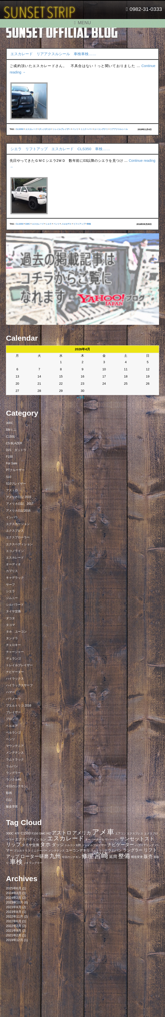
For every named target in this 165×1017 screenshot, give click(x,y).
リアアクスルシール (119, 129)
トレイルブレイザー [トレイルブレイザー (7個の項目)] (94, 845)
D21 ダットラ (16, 450)
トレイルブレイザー (62, 129)
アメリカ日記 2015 (18, 497)
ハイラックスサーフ (19, 685)
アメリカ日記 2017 (19, 503)
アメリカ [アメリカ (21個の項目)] (81, 832)
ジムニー (12, 598)
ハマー (10, 692)
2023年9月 (13, 907)
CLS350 (19, 129)
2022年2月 (13, 926)
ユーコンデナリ (101, 129)
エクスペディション (19, 544)
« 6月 (81, 397)
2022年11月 (14, 916)
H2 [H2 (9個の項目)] (48, 833)
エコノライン (15, 551)
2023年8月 (13, 912)
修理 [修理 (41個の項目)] (87, 856)
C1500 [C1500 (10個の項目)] (26, 833)
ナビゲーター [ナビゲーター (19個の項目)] (120, 844)
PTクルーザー (15, 470)
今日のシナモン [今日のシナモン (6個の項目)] (71, 856)
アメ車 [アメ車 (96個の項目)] (103, 832)
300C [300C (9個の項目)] (10, 833)
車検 (89, 224)
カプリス (12, 571)
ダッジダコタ (45, 129)
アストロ (12, 490)
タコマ (10, 625)
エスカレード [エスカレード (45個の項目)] (65, 838)
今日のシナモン (16, 786)
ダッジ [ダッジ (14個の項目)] (58, 844)
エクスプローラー (18, 537)
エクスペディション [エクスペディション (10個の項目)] (30, 839)
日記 (9, 800)
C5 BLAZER (14, 443)
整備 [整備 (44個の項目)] (124, 856)
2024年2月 (13, 897)
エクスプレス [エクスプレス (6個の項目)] (135, 833)
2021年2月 (13, 935)
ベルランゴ (13, 732)
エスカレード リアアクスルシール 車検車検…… (53, 54)
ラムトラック (15, 759)
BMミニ (11, 429)
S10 (8, 477)
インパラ (12, 517)
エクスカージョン (18, 524)
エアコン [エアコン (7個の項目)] (120, 833)
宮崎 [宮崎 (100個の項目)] (101, 855)
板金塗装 (12, 806)
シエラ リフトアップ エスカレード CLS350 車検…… (60, 149)
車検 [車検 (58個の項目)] (16, 861)
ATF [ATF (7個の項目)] (17, 833)
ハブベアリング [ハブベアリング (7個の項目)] (144, 845)
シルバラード (15, 604)
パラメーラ (13, 699)
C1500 (10, 436)
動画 (9, 793)
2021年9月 (13, 930)
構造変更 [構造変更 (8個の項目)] (137, 857)
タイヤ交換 (13, 611)
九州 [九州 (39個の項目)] (55, 856)
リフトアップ (79, 224)
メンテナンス (15, 752)
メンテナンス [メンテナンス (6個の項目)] (56, 850)
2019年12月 (14, 940)
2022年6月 (13, 921)
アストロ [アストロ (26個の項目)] (61, 832)
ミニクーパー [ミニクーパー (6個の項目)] (39, 850)
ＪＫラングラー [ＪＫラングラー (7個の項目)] (32, 862)
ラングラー (13, 773)
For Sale (11, 463)
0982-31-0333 (144, 9)
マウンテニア (15, 746)
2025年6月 (13, 888)
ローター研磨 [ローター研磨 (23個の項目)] (34, 856)
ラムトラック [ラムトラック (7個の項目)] (99, 850)
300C (9, 423)
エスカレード (31, 129)
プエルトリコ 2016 (18, 705)
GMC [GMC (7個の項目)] (42, 833)
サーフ (10, 584)
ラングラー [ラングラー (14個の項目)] (133, 850)
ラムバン (12, 766)
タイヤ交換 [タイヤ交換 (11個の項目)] (30, 845)
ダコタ (10, 618)
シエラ (49, 224)
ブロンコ (12, 719)
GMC (27, 224)
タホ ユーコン (16, 631)
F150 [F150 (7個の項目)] (35, 833)
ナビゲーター (15, 672)
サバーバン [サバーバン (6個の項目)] (112, 839)
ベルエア (12, 726)
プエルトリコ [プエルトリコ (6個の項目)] (22, 850)
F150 (9, 456)
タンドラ (12, 638)
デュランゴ (13, 658)
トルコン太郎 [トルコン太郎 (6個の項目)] (73, 845)
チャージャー (15, 652)
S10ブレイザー (16, 483)
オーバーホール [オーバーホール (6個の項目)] (94, 839)
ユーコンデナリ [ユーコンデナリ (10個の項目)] (78, 850)
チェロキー (13, 645)
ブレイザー (13, 712)
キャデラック (15, 577)
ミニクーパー (86, 129)
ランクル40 (13, 779)
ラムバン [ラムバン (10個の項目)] (115, 850)
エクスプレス (15, 530)
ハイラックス (15, 678)
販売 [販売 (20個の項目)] (148, 856)
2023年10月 (14, 902)
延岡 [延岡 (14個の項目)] (113, 856)
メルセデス (66, 224)
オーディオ (13, 564)
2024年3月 (13, 893)
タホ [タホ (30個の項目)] (45, 844)
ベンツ (75, 129)
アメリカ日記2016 (18, 510)
